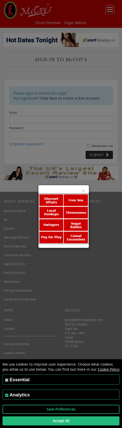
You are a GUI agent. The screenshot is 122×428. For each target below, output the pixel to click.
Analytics (20, 394)
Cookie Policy (108, 369)
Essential (20, 379)
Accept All (61, 420)
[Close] (83, 191)
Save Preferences (61, 409)
